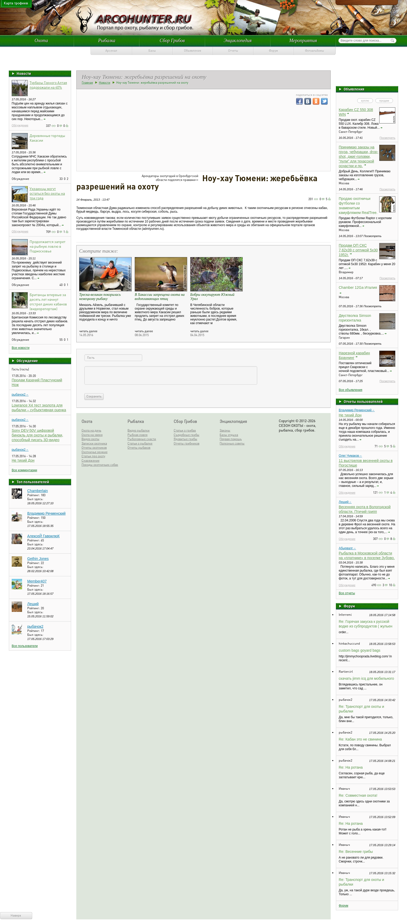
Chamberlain (37, 491)
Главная (87, 82)
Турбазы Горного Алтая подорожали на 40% (48, 84)
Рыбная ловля (137, 435)
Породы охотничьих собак (100, 465)
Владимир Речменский (46, 513)
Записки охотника (94, 443)
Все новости (20, 348)
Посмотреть (387, 137)
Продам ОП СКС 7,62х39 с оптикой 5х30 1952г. (358, 250)
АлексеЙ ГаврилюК (43, 536)
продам (384, 100)
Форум (273, 51)
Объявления (192, 51)
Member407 (37, 581)
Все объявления (350, 390)
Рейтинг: (34, 495)
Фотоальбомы (314, 51)
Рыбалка (106, 40)
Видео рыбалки (138, 430)
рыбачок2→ (20, 394)
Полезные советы (232, 443)
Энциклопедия (238, 40)
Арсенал (111, 51)
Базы (152, 51)
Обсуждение (20, 125)
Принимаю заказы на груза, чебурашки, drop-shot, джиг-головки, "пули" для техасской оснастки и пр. (358, 156)
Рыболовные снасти (141, 439)
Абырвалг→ (347, 548)
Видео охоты (90, 439)
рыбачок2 (35, 626)
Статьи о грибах (185, 430)
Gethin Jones (38, 559)
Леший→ (345, 502)
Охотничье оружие (94, 452)
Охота (41, 40)
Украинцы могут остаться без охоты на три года (47, 193)
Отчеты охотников (94, 447)
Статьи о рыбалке (139, 443)
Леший (33, 604)
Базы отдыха (229, 435)
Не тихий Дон (23, 460)
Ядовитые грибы (185, 439)
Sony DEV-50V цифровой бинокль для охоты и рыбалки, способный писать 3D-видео (37, 435)
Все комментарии (24, 470)
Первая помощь (231, 439)
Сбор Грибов (172, 40)
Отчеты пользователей (363, 401)
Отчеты (233, 51)
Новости (24, 73)
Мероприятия (303, 40)
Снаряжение (90, 460)
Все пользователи (25, 646)
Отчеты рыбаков (138, 447)
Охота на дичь (91, 430)
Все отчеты (347, 593)
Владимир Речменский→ (357, 410)
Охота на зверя (92, 435)
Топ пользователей (33, 481)
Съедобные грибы (186, 435)
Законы (225, 430)
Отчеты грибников (186, 443)
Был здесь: (35, 499)
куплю (365, 100)
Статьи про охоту (93, 456)
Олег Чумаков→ (350, 455)
